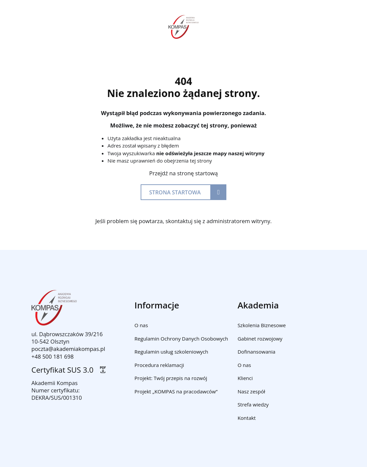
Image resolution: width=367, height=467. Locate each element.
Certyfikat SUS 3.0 (69, 369)
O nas (141, 325)
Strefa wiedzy (253, 404)
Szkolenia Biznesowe (261, 325)
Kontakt (246, 417)
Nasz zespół (251, 391)
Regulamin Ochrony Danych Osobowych (181, 338)
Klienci (244, 378)
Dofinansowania (256, 351)
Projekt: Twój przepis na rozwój (171, 378)
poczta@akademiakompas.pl (68, 349)
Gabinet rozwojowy (259, 338)
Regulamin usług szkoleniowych (171, 351)
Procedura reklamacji (159, 365)
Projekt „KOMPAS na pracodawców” (176, 391)
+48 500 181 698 (52, 356)
